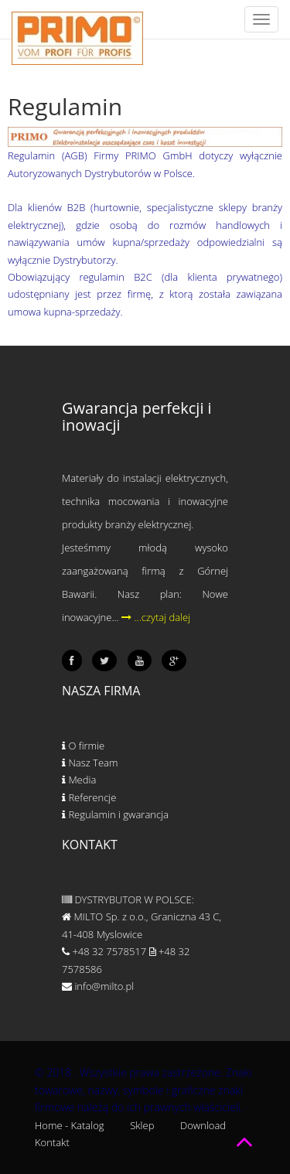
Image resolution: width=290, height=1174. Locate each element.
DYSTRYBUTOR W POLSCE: (128, 899)
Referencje (89, 797)
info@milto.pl (98, 986)
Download (203, 1125)
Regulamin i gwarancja (115, 814)
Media (79, 780)
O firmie (83, 746)
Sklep (142, 1125)
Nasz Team (90, 763)
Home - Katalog (69, 1125)
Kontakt (52, 1142)
